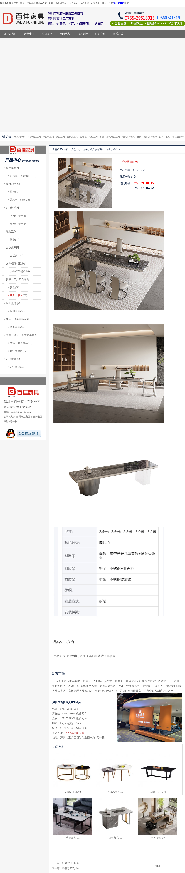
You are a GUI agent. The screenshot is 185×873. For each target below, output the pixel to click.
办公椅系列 (48, 136)
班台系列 (60, 136)
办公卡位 (73, 3)
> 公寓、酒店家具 (16, 343)
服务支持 (82, 33)
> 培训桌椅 (12, 311)
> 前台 (9, 191)
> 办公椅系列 (11, 207)
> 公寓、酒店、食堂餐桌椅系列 (22, 335)
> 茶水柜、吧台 (14, 199)
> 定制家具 (12, 367)
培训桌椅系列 (128, 136)
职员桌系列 (19, 136)
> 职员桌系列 (11, 168)
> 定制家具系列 (12, 359)
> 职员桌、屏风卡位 (17, 176)
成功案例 (47, 33)
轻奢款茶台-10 (70, 868)
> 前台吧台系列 (12, 184)
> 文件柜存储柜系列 (15, 263)
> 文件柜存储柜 (14, 271)
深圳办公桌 (41, 3)
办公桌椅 (84, 3)
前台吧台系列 (34, 136)
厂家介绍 (100, 33)
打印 (157, 866)
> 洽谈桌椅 (12, 327)
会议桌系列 (72, 136)
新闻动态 (65, 33)
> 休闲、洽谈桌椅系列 (16, 319)
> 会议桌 (11, 255)
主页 (66, 149)
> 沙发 (9, 287)
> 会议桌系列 (11, 247)
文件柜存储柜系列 (89, 136)
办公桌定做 (61, 3)
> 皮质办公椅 (13, 223)
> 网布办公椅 (13, 215)
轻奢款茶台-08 (70, 863)
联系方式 (118, 33)
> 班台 (9, 239)
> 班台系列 (10, 231)
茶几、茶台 (111, 149)
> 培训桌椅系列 (12, 303)
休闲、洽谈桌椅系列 (147, 136)
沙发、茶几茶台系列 (110, 136)
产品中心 (29, 33)
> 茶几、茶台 (13, 295)
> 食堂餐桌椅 (13, 351)
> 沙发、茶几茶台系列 (16, 279)
